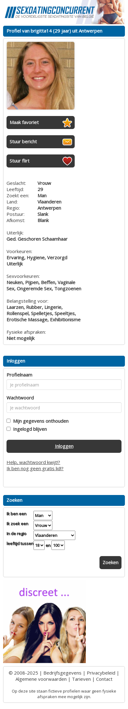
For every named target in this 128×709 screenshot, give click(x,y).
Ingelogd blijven (29, 429)
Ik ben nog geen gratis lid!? (35, 468)
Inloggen (64, 446)
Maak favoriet (24, 122)
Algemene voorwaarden (41, 679)
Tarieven (81, 679)
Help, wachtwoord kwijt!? (33, 462)
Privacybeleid (101, 673)
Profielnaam (19, 375)
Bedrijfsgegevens (62, 673)
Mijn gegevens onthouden (39, 421)
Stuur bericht (23, 141)
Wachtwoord (20, 398)
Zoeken (110, 562)
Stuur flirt (19, 161)
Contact (104, 679)
